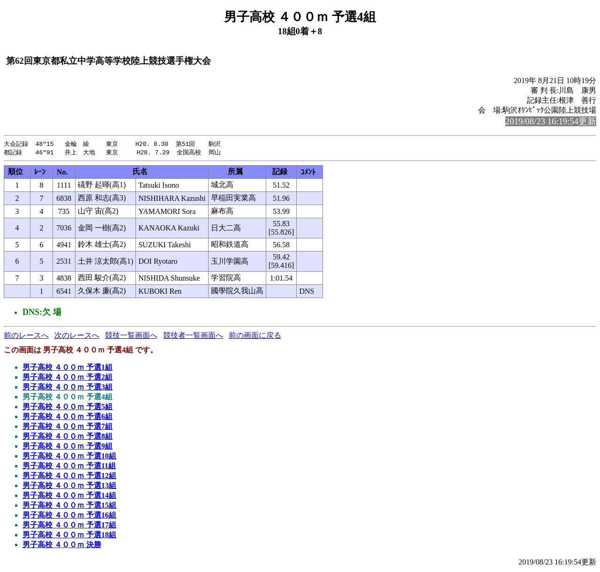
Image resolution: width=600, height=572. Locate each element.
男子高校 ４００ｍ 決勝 (61, 545)
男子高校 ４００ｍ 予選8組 (67, 437)
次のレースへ (76, 336)
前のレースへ (26, 336)
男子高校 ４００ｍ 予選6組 (67, 417)
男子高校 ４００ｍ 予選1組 (67, 368)
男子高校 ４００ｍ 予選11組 (69, 467)
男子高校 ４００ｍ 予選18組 (69, 536)
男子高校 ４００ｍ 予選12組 (69, 476)
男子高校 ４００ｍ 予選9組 (67, 447)
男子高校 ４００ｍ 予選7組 (67, 427)
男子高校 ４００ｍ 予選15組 (69, 506)
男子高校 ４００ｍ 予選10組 (69, 457)
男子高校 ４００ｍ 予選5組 (67, 408)
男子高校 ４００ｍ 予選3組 (67, 388)
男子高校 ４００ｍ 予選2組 (67, 378)
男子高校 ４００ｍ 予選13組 (69, 486)
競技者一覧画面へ (193, 336)
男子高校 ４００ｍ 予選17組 (69, 526)
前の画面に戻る (255, 336)
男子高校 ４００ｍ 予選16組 (69, 516)
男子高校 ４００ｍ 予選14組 (69, 496)
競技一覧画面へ (131, 336)
